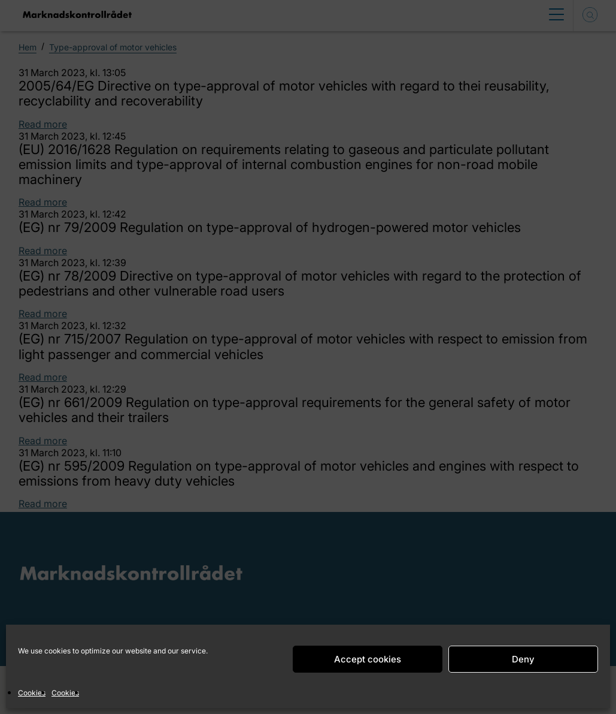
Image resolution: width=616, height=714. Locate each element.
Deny (523, 659)
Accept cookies (367, 659)
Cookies (31, 692)
